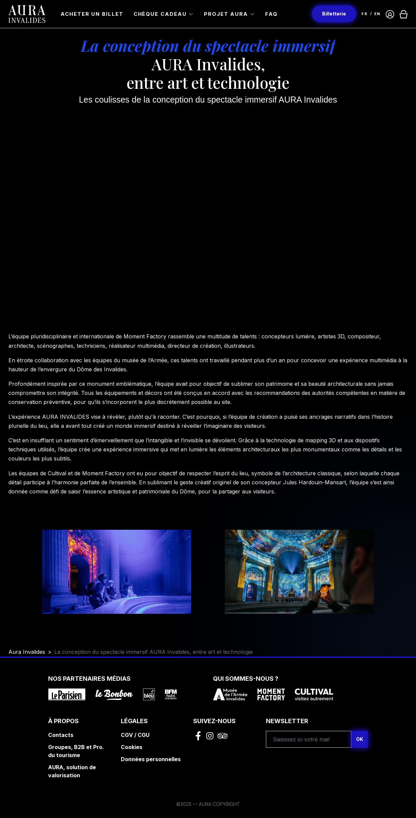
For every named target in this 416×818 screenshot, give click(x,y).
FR (364, 13)
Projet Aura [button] (226, 14)
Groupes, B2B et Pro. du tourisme (76, 751)
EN (377, 13)
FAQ (271, 14)
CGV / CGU (135, 735)
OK (359, 739)
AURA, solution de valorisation (72, 771)
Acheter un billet (92, 14)
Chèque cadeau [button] (160, 14)
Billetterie (334, 13)
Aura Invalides (26, 651)
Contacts (60, 735)
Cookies (131, 747)
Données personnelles (151, 759)
